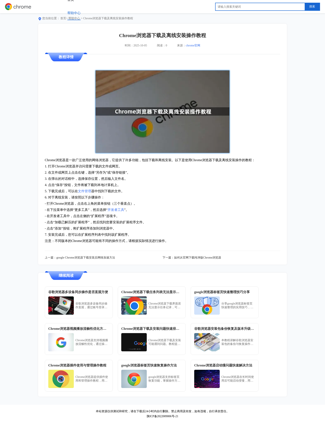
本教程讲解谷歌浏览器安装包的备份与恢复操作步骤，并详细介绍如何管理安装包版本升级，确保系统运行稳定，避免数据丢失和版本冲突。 (237, 342)
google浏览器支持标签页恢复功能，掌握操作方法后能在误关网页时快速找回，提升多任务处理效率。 (164, 379)
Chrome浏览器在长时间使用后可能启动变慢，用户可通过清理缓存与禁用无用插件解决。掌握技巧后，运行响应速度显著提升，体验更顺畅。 (237, 379)
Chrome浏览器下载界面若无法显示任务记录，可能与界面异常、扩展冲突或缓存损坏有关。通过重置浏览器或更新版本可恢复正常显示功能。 (164, 305)
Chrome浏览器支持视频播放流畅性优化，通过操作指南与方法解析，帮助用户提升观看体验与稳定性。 (91, 342)
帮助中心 (74, 13)
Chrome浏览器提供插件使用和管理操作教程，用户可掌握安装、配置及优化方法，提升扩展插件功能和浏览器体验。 (91, 379)
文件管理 (84, 191)
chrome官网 (193, 45)
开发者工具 (116, 210)
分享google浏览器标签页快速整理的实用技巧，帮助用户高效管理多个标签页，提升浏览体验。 (237, 305)
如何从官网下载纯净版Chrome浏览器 (197, 257)
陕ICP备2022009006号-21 (162, 416)
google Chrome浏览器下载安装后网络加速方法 (85, 257)
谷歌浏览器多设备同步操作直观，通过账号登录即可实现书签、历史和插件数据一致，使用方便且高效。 (91, 305)
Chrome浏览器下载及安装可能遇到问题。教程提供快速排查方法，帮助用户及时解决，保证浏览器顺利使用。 (164, 342)
